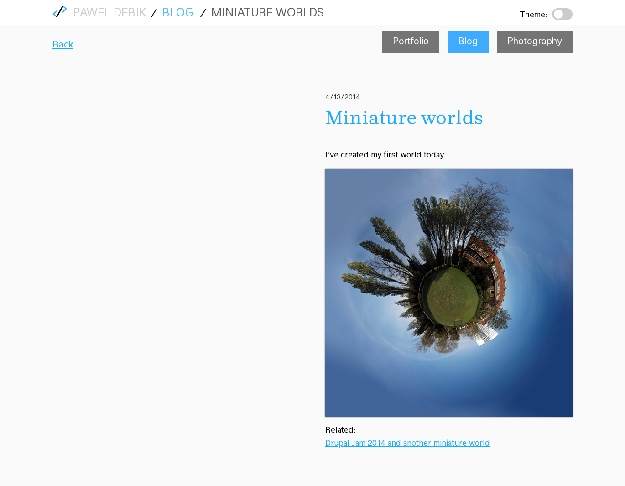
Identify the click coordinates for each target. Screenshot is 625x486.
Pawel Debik (109, 14)
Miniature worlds (267, 13)
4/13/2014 (342, 98)
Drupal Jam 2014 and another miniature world (407, 444)
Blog (177, 13)
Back (62, 45)
